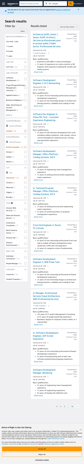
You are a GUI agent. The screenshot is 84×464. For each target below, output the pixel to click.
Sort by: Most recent (67, 27)
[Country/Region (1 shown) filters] (16, 121)
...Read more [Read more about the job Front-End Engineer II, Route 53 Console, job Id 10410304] (38, 251)
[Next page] (77, 406)
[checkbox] (16, 66)
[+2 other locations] (40, 53)
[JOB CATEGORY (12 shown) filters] (16, 73)
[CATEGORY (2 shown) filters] (16, 269)
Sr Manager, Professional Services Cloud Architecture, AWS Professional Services (46, 296)
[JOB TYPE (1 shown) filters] (16, 62)
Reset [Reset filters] (23, 31)
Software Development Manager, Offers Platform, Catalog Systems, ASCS (45, 154)
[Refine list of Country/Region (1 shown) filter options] (16, 125)
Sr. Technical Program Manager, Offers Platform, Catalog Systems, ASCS (45, 191)
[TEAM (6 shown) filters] (25, 203)
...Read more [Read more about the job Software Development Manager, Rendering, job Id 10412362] (38, 395)
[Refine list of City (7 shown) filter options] (16, 172)
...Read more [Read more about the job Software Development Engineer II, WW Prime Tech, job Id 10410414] (38, 285)
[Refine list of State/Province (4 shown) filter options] (16, 141)
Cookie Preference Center (55, 438)
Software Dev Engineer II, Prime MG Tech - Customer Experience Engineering (46, 117)
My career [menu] (77, 3)
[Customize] (42, 460)
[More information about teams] (12, 203)
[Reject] (42, 454)
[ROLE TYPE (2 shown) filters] (16, 251)
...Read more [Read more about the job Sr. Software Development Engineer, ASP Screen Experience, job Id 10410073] (38, 361)
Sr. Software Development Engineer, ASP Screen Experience (45, 336)
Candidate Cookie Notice (10, 444)
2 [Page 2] (60, 406)
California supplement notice (54, 444)
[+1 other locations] (40, 306)
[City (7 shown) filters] (16, 167)
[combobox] (31, 3)
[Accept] (42, 449)
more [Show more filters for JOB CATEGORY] (9, 115)
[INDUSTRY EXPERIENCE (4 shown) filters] (16, 36)
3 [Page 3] (64, 406)
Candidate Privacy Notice (29, 444)
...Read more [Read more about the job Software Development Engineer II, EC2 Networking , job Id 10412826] (38, 106)
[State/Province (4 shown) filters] (16, 137)
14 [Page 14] (72, 406)
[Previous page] (52, 406)
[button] (4, 3)
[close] (78, 9)
